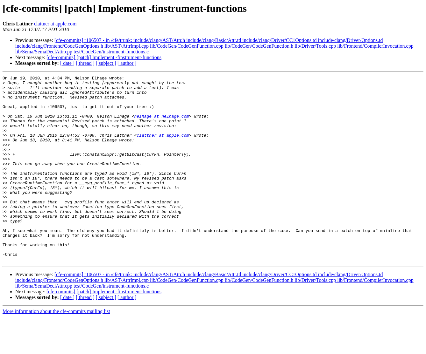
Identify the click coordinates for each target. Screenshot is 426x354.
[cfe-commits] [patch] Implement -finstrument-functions (103, 57)
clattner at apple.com (55, 23)
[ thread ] (85, 63)
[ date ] (67, 63)
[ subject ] (106, 63)
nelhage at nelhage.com (161, 124)
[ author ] (127, 63)
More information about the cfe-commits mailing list (56, 348)
